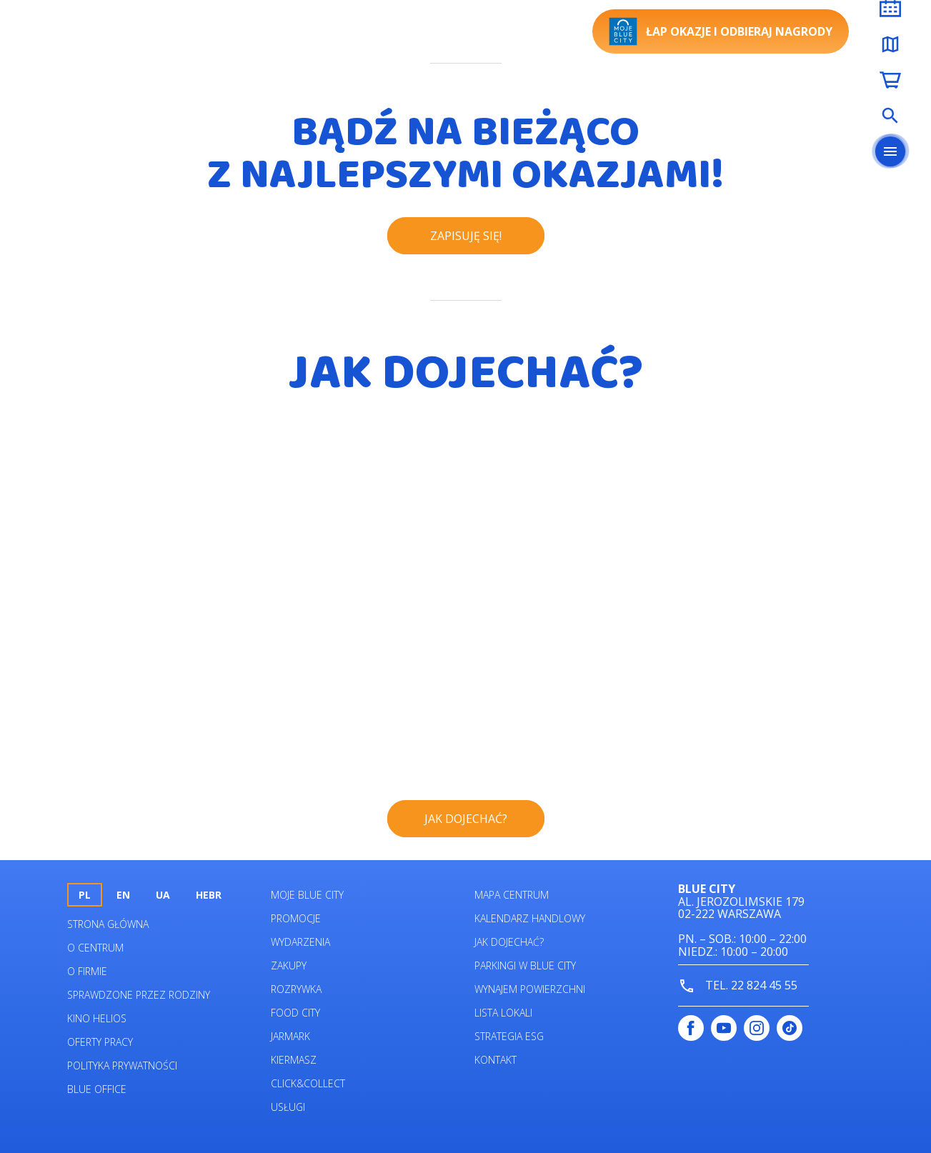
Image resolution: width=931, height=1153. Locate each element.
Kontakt (495, 1060)
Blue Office (96, 1089)
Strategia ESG (509, 1036)
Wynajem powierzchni (529, 989)
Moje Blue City (307, 895)
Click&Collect (308, 1083)
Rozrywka (296, 989)
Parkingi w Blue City (525, 965)
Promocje (296, 918)
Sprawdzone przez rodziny (138, 995)
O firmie (87, 971)
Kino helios (96, 1018)
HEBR (208, 895)
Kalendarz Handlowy (529, 918)
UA (163, 895)
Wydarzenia (300, 942)
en (123, 895)
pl (85, 895)
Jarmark (290, 1036)
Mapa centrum (511, 895)
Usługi (288, 1107)
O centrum (95, 947)
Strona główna (108, 924)
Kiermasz (294, 1060)
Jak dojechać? (509, 942)
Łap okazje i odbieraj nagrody (720, 31)
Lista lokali (503, 1012)
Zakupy (289, 965)
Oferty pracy (100, 1042)
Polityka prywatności (122, 1065)
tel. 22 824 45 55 (737, 986)
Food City (295, 1012)
